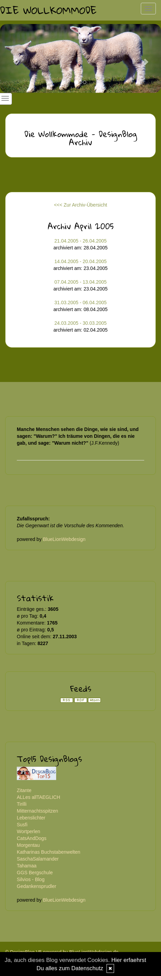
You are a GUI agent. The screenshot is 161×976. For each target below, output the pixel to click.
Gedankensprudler (36, 886)
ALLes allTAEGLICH (38, 797)
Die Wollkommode (48, 10)
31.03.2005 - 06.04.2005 (80, 302)
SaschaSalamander (38, 859)
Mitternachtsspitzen (37, 811)
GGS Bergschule (35, 872)
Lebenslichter (31, 817)
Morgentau (28, 845)
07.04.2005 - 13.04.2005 (80, 282)
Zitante (24, 790)
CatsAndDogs (31, 838)
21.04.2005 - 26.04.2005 (80, 241)
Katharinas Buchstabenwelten (48, 852)
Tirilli (21, 804)
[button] (12, 58)
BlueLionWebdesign (64, 539)
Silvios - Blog (31, 879)
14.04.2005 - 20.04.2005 (80, 261)
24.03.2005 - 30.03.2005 (80, 323)
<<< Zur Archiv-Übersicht (80, 205)
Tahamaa (27, 865)
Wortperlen (28, 831)
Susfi (22, 824)
